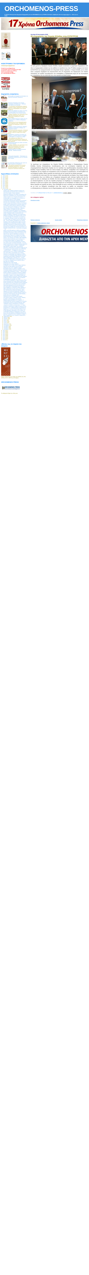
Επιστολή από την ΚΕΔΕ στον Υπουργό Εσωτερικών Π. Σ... (15, 226)
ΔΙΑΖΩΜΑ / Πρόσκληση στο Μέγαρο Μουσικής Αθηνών (14, 224)
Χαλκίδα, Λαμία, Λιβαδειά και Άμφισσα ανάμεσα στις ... (14, 190)
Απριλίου (6, 318)
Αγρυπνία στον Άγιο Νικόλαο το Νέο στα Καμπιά (13, 266)
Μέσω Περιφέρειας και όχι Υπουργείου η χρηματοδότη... (14, 315)
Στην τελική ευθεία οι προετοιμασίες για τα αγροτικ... (13, 286)
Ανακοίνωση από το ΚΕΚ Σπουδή (10, 262)
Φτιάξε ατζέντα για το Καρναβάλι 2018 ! (11, 295)
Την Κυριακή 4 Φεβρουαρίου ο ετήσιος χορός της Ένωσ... (15, 258)
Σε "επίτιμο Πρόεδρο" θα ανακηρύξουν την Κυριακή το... (14, 216)
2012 (4, 179)
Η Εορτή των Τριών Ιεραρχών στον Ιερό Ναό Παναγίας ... (14, 293)
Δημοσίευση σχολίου (35, 200)
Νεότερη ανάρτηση (35, 220)
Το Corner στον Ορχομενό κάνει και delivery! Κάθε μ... (14, 260)
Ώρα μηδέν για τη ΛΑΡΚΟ (8, 261)
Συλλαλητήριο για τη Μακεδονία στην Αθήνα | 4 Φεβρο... (14, 222)
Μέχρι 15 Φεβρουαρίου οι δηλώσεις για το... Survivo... (14, 257)
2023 (4, 335)
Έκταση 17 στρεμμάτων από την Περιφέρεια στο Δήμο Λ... (15, 313)
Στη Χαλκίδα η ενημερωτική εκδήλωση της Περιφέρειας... (14, 210)
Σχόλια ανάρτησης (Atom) (43, 223)
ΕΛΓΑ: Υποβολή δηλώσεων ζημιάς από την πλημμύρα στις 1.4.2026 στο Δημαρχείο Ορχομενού (17, 119)
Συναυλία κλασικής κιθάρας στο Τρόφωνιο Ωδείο (13, 240)
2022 (4, 334)
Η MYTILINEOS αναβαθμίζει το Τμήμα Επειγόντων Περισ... (15, 280)
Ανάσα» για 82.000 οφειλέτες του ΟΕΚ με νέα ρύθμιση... (14, 230)
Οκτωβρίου (6, 326)
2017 (4, 186)
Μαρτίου (6, 317)
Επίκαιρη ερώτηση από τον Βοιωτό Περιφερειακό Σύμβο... (15, 231)
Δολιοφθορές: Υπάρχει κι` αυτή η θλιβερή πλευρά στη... (14, 275)
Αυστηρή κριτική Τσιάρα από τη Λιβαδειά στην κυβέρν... (14, 235)
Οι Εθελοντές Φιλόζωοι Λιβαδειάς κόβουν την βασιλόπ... (14, 277)
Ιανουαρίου (6, 189)
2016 (4, 185)
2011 (4, 178)
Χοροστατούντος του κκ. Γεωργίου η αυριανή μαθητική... (14, 251)
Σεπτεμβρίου (6, 325)
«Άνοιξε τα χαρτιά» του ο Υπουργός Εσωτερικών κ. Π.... (14, 196)
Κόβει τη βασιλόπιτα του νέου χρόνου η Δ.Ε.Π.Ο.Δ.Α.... (14, 288)
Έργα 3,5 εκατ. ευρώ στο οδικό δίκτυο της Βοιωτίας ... (14, 233)
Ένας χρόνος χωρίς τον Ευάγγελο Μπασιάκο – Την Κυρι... (15, 242)
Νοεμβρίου (6, 327)
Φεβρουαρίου (7, 316)
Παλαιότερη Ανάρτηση (82, 220)
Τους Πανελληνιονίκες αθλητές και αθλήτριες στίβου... (14, 290)
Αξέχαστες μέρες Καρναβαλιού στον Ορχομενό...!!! (13, 299)
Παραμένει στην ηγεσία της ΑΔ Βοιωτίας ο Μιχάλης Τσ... (14, 291)
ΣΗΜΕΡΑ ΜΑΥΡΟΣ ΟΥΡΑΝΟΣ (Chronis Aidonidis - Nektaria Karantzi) (17, 150)
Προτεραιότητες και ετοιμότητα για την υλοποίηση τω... (14, 191)
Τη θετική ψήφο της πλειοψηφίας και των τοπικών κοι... (14, 198)
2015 (4, 183)
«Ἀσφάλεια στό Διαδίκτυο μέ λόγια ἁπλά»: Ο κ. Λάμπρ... (14, 305)
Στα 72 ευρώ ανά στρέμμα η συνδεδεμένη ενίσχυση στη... (14, 312)
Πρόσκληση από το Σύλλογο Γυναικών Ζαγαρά (12, 296)
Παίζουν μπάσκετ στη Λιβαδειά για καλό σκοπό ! (13, 209)
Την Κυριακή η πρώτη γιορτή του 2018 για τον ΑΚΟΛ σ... (14, 205)
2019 (4, 330)
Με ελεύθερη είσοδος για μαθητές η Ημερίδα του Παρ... (14, 268)
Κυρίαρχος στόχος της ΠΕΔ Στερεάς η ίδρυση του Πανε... (14, 221)
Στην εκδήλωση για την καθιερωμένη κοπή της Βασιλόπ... (14, 283)
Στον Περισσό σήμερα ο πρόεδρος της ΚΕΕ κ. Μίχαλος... (14, 297)
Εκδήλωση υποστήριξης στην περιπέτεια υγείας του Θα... (14, 215)
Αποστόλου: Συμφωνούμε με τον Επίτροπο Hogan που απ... (15, 247)
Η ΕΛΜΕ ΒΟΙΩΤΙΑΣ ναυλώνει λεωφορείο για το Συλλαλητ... (15, 301)
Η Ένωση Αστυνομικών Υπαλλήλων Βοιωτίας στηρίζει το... (15, 292)
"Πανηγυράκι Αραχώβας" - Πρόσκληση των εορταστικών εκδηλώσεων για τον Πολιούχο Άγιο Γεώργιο (17, 157)
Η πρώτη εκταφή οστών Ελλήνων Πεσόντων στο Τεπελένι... (15, 203)
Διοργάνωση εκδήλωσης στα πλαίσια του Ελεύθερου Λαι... (15, 194)
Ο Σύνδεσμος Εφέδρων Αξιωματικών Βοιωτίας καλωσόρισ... (15, 270)
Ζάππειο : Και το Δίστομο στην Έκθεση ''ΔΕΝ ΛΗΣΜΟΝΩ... (15, 237)
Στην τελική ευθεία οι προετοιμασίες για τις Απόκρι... (13, 252)
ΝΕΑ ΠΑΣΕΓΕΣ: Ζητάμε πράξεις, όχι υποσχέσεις (13, 246)
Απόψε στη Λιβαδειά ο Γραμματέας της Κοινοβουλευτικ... (14, 214)
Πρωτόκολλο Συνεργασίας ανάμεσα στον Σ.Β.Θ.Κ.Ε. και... (15, 232)
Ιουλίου (5, 322)
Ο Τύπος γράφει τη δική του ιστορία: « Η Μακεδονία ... (14, 245)
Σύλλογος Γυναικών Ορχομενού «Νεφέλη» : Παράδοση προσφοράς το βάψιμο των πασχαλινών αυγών (18, 127)
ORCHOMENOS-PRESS (41, 8)
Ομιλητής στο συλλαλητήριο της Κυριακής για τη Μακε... (14, 253)
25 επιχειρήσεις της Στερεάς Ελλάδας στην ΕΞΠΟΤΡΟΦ (14, 248)
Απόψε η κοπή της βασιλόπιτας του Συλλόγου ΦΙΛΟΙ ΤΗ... (15, 204)
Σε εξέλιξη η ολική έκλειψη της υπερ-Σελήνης (12, 298)
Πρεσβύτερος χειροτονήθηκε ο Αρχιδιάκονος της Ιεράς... (14, 256)
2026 (4, 339)
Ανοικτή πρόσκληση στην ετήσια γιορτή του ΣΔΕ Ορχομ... (15, 281)
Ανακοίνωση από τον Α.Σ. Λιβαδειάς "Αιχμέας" (12, 267)
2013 (4, 181)
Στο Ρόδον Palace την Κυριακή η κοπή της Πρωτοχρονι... (14, 219)
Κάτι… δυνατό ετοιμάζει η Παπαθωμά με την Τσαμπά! (14, 220)
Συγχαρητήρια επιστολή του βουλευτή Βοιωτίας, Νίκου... (14, 302)
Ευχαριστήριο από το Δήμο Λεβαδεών (11, 263)
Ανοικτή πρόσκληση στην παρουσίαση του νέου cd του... (14, 236)
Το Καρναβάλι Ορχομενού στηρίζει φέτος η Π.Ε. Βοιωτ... (14, 311)
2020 (4, 331)
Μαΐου (5, 320)
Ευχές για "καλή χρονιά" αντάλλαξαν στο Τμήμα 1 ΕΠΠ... (14, 206)
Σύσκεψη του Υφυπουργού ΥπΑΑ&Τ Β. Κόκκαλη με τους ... (15, 306)
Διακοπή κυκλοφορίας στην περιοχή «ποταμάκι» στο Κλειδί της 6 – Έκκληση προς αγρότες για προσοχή (17, 104)
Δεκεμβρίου (6, 328)
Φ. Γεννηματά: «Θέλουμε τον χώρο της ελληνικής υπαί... (14, 218)
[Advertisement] (41, 209)
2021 (4, 332)
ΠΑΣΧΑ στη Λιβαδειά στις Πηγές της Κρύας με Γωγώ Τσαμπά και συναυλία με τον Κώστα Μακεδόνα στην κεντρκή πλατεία (17, 111)
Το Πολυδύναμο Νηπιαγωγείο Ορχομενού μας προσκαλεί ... (15, 200)
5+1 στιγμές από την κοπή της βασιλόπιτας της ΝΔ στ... (14, 241)
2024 (4, 337)
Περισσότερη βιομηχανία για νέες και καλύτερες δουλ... (14, 285)
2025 (4, 338)
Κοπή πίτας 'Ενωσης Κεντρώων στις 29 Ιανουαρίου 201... (15, 225)
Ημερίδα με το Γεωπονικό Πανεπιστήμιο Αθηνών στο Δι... (14, 308)
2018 (4, 188)
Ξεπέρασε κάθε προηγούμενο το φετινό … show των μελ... (15, 271)
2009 (4, 175)
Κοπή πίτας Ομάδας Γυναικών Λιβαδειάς (11, 193)
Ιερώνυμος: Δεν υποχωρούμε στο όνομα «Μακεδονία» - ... (15, 201)
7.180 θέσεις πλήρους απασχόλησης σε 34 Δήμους (13, 303)
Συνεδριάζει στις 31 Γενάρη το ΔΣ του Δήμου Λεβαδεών (14, 265)
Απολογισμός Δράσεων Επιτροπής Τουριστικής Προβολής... (15, 276)
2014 (4, 182)
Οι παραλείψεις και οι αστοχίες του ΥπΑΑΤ (11, 278)
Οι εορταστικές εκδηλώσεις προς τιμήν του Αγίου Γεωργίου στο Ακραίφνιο (17, 163)
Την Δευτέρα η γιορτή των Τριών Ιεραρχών (11, 199)
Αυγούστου (6, 323)
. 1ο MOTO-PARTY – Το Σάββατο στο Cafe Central (13, 250)
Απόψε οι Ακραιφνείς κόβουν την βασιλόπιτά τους (13, 213)
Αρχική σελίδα (58, 220)
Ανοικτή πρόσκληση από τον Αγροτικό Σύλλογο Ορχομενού (15, 243)
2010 (4, 177)
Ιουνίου (5, 321)
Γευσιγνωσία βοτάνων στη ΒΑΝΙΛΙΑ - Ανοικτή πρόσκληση (15, 211)
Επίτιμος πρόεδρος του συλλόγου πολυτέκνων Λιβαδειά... (15, 272)
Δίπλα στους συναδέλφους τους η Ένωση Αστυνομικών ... (15, 195)
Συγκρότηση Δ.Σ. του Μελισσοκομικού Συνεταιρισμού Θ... (14, 307)
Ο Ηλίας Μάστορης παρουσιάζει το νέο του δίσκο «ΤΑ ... (14, 310)
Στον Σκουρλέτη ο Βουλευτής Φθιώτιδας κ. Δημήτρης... (14, 208)
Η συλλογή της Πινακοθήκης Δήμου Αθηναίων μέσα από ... (15, 255)
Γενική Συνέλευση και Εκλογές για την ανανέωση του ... (14, 238)
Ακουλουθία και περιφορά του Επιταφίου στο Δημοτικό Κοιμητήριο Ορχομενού (18, 96)
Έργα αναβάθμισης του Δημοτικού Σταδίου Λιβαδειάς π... (14, 287)
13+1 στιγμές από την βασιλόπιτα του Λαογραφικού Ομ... (14, 273)
